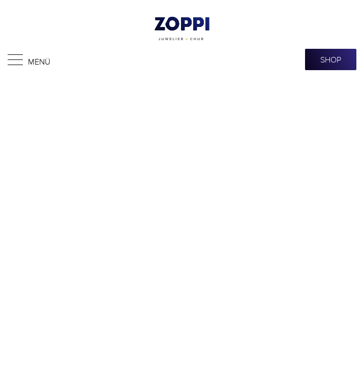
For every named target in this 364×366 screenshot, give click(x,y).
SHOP (330, 59)
